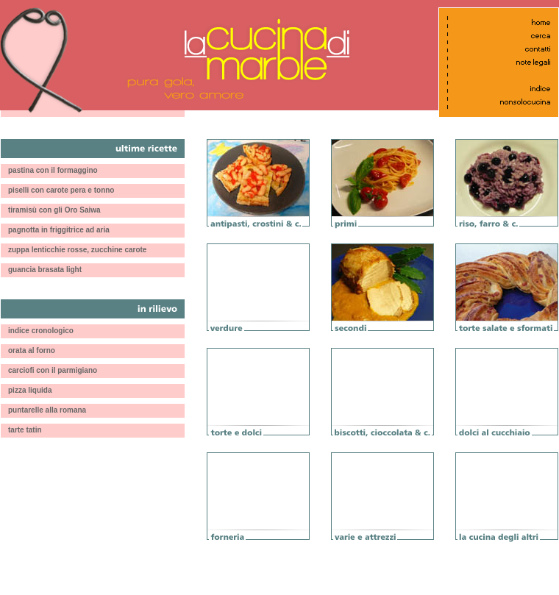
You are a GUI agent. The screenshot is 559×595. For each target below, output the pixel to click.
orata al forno (31, 350)
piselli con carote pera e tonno (61, 190)
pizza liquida (29, 390)
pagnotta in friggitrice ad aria (59, 230)
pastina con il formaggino (53, 170)
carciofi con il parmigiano (52, 370)
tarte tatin (25, 430)
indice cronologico (41, 331)
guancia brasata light (45, 270)
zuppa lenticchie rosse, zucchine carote (77, 250)
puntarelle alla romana (47, 410)
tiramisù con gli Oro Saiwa (54, 210)
